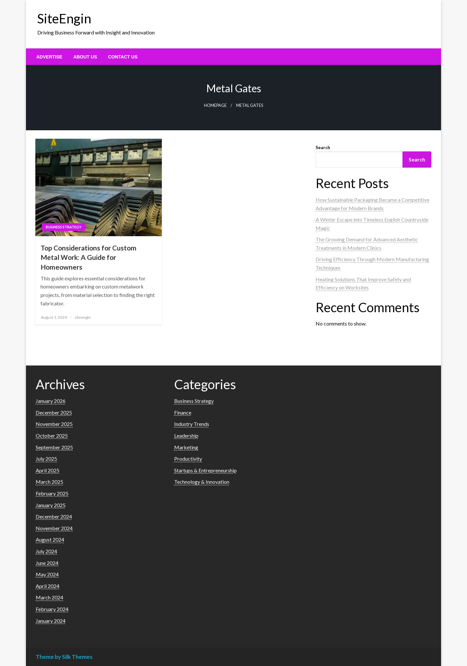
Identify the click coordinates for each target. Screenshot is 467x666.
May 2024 (47, 574)
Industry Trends (191, 424)
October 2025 (52, 435)
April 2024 (47, 586)
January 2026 (51, 401)
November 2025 (54, 424)
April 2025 (47, 470)
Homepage (215, 105)
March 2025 (49, 482)
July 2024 (46, 551)
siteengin (83, 317)
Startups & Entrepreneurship (205, 470)
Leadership (186, 435)
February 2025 (52, 493)
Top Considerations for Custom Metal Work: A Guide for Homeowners (89, 257)
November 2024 (54, 528)
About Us (85, 56)
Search (323, 147)
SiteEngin (64, 18)
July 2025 (46, 458)
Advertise (49, 56)
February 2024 (52, 609)
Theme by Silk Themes (64, 656)
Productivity (188, 458)
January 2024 (51, 621)
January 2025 (51, 505)
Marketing (186, 447)
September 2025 (54, 447)
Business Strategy (63, 227)
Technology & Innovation (201, 482)
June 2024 (47, 563)
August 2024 (50, 539)
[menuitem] (49, 57)
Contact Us (123, 56)
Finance (182, 412)
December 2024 (54, 516)
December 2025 (54, 412)
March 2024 (49, 597)
